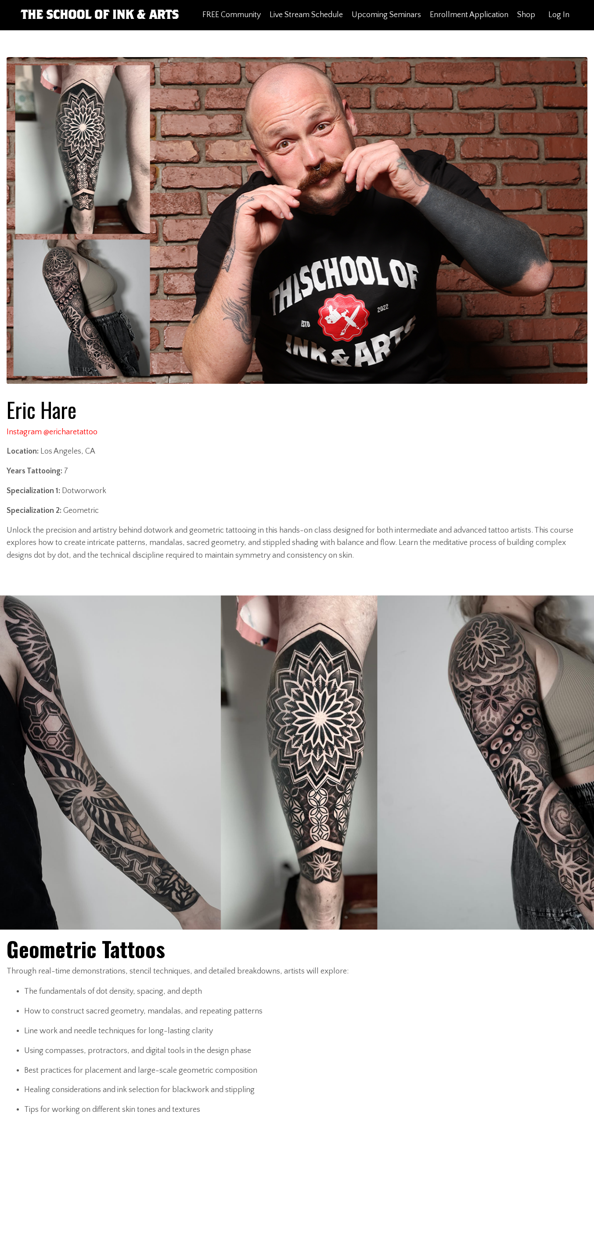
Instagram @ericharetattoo (52, 432)
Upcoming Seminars (386, 15)
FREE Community (231, 15)
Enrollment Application (469, 15)
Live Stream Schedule (306, 15)
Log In (558, 15)
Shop (526, 15)
